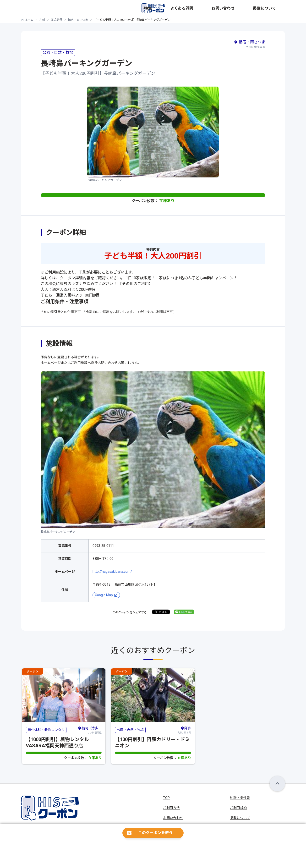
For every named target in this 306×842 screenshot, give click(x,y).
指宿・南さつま (78, 20)
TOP (166, 798)
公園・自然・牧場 (58, 52)
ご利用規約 (238, 808)
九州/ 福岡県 (90, 730)
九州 (42, 20)
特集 (204, 8)
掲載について (275, 8)
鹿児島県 (56, 20)
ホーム (29, 20)
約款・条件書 (240, 798)
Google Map (104, 595)
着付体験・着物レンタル (46, 730)
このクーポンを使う (155, 833)
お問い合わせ (249, 8)
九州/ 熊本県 (184, 730)
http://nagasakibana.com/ (112, 571)
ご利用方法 (171, 808)
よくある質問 (223, 8)
